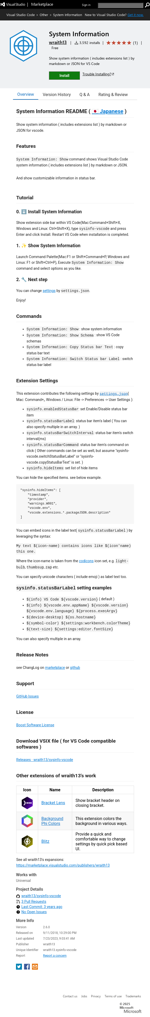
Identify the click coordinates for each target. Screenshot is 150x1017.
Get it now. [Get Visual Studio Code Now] (136, 14)
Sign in (86, 5)
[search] (120, 5)
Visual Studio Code (20, 14)
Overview (25, 94)
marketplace (55, 667)
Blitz (45, 841)
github (75, 667)
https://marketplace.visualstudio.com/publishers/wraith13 (63, 865)
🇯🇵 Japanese (107, 111)
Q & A (85, 94)
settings (49, 291)
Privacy (96, 996)
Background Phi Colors (52, 821)
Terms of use (113, 996)
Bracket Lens (53, 802)
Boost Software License (35, 725)
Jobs (84, 996)
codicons (86, 561)
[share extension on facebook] (27, 968)
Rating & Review (113, 94)
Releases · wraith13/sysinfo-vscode (44, 760)
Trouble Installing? (98, 73)
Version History (57, 94)
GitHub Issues (27, 696)
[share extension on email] (34, 968)
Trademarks (133, 996)
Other (44, 14)
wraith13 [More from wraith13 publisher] (58, 42)
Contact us (70, 996)
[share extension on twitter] (19, 968)
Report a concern (54, 955)
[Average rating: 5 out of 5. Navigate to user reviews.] (121, 43)
